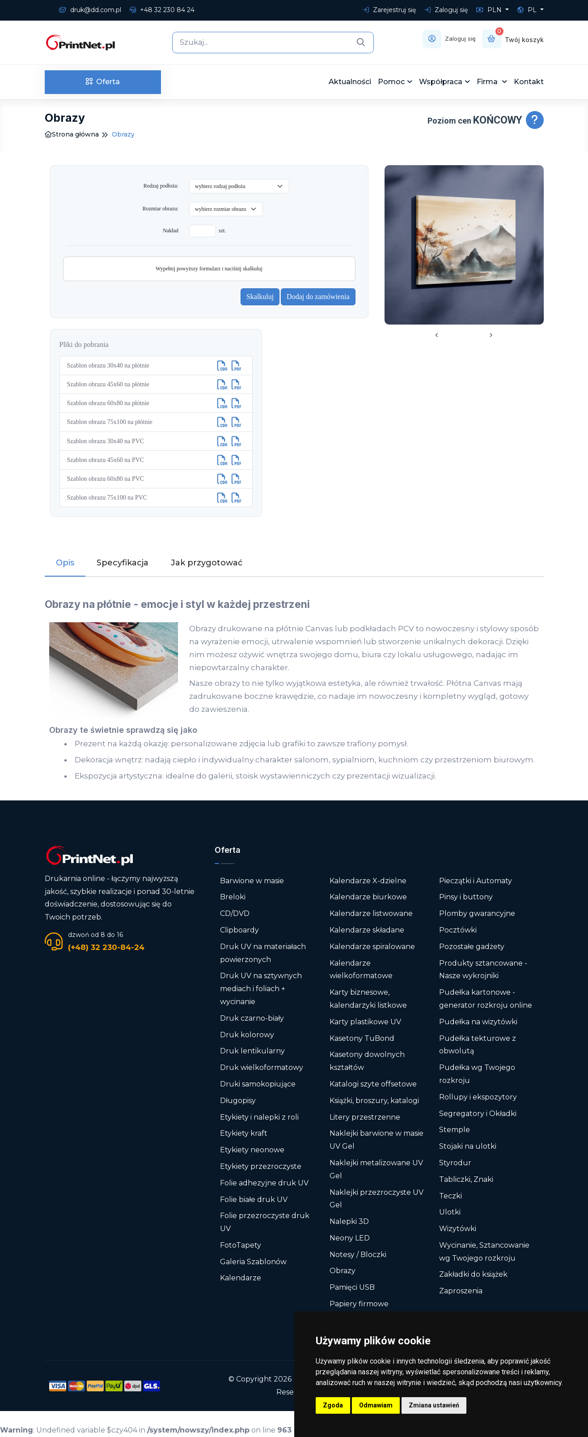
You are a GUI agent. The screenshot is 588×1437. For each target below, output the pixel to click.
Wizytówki (457, 1228)
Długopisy (238, 1100)
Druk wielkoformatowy (261, 1067)
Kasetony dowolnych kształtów (367, 1061)
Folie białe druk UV (254, 1199)
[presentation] (437, 336)
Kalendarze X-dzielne (368, 880)
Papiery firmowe (359, 1304)
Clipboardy (239, 930)
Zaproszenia (460, 1291)
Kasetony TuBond (362, 1038)
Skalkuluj (260, 296)
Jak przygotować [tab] (206, 563)
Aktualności (350, 81)
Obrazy (342, 1270)
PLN (489, 10)
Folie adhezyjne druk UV (264, 1183)
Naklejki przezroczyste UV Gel (376, 1198)
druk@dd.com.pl (90, 10)
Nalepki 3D (349, 1221)
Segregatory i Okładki (477, 1113)
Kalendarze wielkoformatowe (361, 969)
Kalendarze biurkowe (368, 897)
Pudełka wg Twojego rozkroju (477, 1074)
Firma (488, 81)
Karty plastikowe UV (365, 1022)
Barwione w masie (252, 880)
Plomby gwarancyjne (477, 913)
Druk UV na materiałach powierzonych (263, 953)
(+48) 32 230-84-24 (106, 947)
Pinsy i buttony (466, 897)
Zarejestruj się (389, 10)
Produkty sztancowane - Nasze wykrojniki (483, 969)
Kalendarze (240, 1278)
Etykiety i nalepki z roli (259, 1116)
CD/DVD (235, 913)
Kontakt (529, 81)
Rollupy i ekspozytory (478, 1097)
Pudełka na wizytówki (478, 1022)
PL (527, 10)
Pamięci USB (352, 1287)
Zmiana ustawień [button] (434, 1405)
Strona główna (72, 134)
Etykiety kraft (243, 1133)
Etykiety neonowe (252, 1150)
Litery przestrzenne (365, 1116)
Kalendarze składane (367, 930)
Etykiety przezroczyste (260, 1166)
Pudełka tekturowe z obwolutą (477, 1044)
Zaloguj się (446, 10)
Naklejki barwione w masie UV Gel (376, 1139)
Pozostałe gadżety (471, 946)
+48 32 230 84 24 (162, 10)
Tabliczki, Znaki (466, 1179)
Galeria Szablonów (253, 1261)
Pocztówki (458, 930)
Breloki (232, 897)
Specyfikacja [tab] (122, 563)
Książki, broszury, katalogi (374, 1100)
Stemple (454, 1129)
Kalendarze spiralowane (372, 946)
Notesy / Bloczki (358, 1254)
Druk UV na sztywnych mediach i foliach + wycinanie (261, 988)
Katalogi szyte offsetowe (373, 1084)
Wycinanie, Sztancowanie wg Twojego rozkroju (484, 1251)
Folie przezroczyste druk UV (264, 1222)
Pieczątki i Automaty (475, 880)
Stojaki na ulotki (467, 1146)
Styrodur (455, 1163)
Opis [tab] (65, 563)
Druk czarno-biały (252, 1018)
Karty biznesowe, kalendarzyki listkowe (368, 998)
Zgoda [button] (333, 1405)
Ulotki (450, 1212)
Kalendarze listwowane (371, 913)
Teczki (450, 1195)
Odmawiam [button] (376, 1405)
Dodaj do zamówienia (318, 296)
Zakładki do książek (473, 1274)
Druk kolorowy (247, 1034)
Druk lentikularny (252, 1051)
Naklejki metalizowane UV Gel (376, 1169)
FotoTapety (240, 1245)
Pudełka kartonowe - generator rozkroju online (485, 998)
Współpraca (440, 81)
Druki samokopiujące (258, 1084)
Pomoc (391, 81)
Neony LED (350, 1238)
